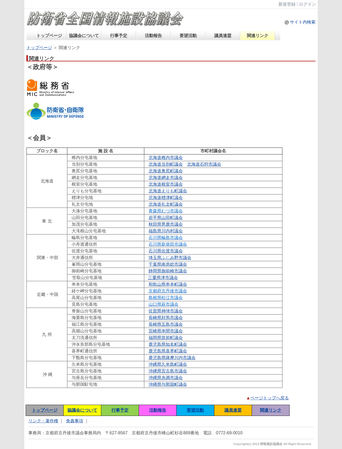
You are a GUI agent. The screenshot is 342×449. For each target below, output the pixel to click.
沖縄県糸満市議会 (166, 377)
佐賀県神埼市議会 (166, 311)
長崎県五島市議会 (166, 324)
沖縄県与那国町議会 (168, 384)
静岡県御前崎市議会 (168, 271)
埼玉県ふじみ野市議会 (170, 257)
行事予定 (118, 35)
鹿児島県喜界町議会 (168, 351)
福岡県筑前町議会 (166, 337)
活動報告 (153, 35)
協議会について (84, 35)
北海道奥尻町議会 (166, 171)
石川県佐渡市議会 (166, 251)
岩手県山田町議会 (166, 217)
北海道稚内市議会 (166, 157)
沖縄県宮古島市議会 (168, 371)
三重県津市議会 (163, 277)
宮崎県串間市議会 (166, 331)
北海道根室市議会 (166, 184)
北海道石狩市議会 (204, 164)
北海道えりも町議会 (168, 191)
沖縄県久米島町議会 (168, 364)
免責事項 (74, 421)
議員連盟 (222, 35)
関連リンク (257, 35)
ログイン (307, 4)
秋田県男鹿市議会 (166, 224)
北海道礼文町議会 (166, 204)
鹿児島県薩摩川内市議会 (172, 357)
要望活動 (188, 35)
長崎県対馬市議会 (166, 317)
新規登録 (287, 4)
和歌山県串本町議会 (168, 284)
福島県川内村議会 (166, 231)
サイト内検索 (300, 22)
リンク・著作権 (43, 421)
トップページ (49, 35)
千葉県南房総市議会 (168, 264)
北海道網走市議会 (166, 177)
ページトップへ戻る (269, 398)
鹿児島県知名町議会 (168, 344)
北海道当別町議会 (166, 164)
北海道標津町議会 (166, 197)
